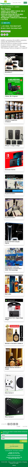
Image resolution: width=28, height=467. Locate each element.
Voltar (25, 426)
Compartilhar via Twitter (11, 424)
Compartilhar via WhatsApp (17, 424)
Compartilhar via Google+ (14, 424)
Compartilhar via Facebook (9, 424)
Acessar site (5, 31)
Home (18, 426)
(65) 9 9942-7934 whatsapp (12, 28)
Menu (25, 2)
